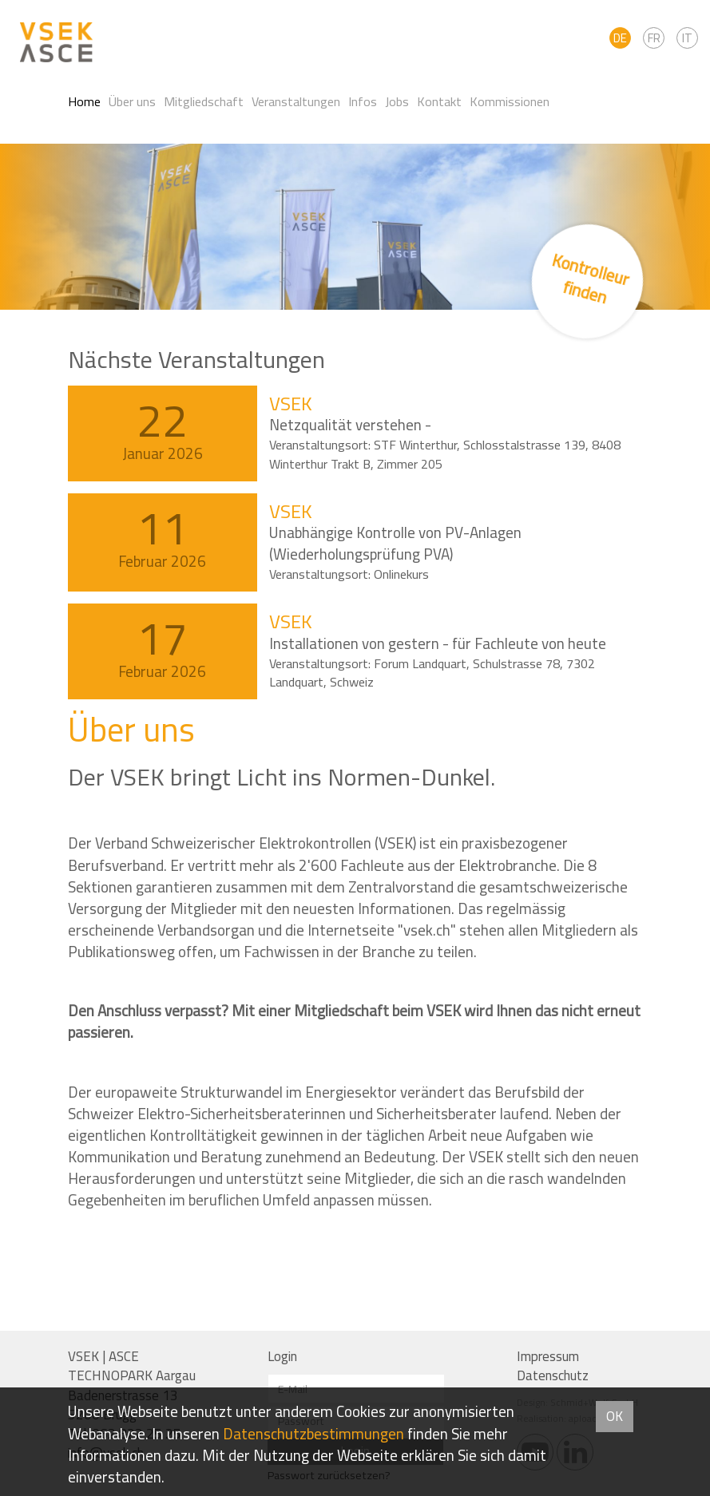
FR (654, 38)
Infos (362, 101)
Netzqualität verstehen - (350, 424)
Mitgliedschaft (204, 101)
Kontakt (439, 101)
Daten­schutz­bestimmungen (313, 1433)
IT (687, 38)
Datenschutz (553, 1375)
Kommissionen (509, 101)
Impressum (548, 1356)
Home (84, 101)
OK (614, 1416)
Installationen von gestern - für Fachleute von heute (437, 643)
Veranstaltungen (296, 101)
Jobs (397, 101)
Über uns (132, 101)
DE (620, 38)
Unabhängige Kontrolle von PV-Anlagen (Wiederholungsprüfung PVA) (395, 543)
